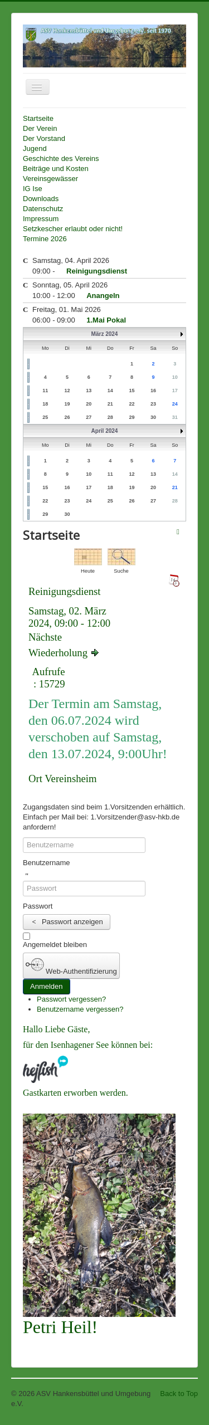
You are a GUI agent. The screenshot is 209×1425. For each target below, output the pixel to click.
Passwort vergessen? (71, 999)
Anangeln (102, 295)
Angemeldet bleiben (55, 944)
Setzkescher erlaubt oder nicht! (73, 229)
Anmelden (46, 986)
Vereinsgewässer (50, 178)
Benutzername (46, 862)
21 (175, 487)
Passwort (37, 906)
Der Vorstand (44, 138)
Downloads (41, 198)
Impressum (41, 218)
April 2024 (104, 431)
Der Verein (40, 128)
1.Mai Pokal (106, 320)
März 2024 (104, 334)
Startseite (38, 118)
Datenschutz (43, 208)
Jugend (35, 148)
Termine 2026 (45, 239)
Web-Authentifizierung (71, 965)
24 (175, 404)
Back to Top (179, 1393)
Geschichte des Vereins (61, 158)
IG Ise (32, 188)
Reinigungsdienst (96, 271)
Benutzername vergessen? (80, 1009)
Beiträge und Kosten (56, 168)
